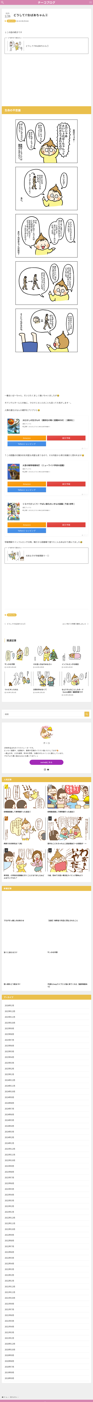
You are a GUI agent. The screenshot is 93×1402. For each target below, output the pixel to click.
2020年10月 (10, 1349)
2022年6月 (9, 1252)
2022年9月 (9, 1234)
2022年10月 (10, 1229)
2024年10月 (10, 1091)
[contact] (48, 769)
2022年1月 (9, 1280)
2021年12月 (10, 1286)
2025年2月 (9, 1068)
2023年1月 (9, 1211)
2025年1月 (9, 1074)
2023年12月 (10, 1148)
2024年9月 (9, 1097)
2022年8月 (9, 1240)
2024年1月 (9, 1143)
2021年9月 (9, 1303)
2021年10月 (10, 1297)
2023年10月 (10, 1160)
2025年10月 (10, 1022)
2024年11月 (10, 1085)
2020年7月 (9, 1366)
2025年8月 (9, 1034)
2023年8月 (9, 1171)
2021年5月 (9, 1320)
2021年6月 (9, 1315)
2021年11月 (10, 1292)
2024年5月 (9, 1120)
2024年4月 (9, 1125)
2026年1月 (9, 1005)
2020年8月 (9, 1361)
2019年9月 (9, 1372)
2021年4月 (9, 1326)
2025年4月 (9, 1057)
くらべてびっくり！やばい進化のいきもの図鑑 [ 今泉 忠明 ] (48, 503)
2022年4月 (9, 1263)
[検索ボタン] (2, 2)
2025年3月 (9, 1062)
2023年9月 (9, 1165)
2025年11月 (10, 1016)
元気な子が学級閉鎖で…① (37, 555)
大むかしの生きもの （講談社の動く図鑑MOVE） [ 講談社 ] (48, 420)
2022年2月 (9, 1275)
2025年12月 (10, 1011)
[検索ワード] (46, 714)
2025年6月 (9, 1045)
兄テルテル (11, 21)
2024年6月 (9, 1114)
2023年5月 (9, 1188)
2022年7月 (9, 1246)
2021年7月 (9, 1309)
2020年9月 (9, 1355)
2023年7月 (9, 1177)
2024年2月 (9, 1137)
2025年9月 (9, 1028)
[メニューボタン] (90, 2)
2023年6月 (9, 1183)
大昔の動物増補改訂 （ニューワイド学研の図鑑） (44, 465)
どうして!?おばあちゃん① (37, 46)
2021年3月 (9, 1332)
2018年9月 (9, 1378)
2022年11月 (10, 1223)
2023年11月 (10, 1154)
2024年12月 (10, 1080)
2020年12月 (10, 1343)
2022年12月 (10, 1217)
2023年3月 (9, 1200)
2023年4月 (9, 1194)
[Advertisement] (46, 78)
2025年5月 (9, 1051)
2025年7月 (9, 1039)
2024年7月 (9, 1108)
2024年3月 (9, 1131)
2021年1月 (9, 1338)
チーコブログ (46, 2)
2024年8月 (9, 1102)
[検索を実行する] (86, 714)
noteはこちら (46, 762)
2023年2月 (9, 1206)
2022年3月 (9, 1269)
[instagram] (45, 769)
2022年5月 (9, 1257)
